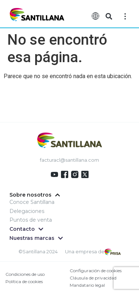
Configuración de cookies (96, 270)
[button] (109, 17)
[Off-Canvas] (125, 16)
